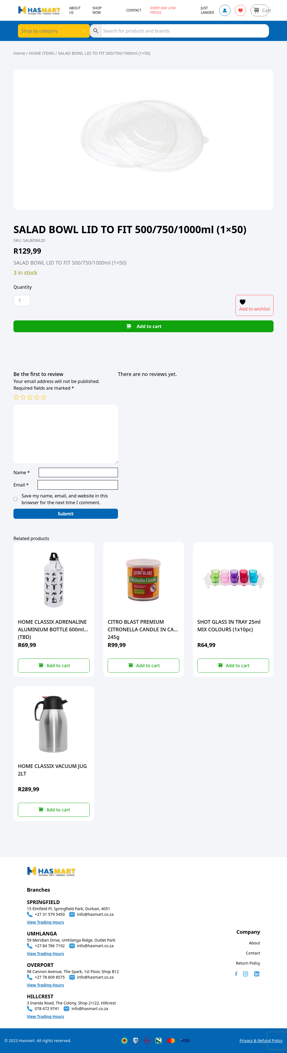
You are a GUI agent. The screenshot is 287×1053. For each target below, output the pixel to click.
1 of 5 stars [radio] (16, 397)
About (254, 943)
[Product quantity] (22, 300)
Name (21, 472)
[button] (54, 666)
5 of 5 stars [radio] (43, 397)
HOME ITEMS (41, 53)
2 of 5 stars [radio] (23, 397)
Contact (253, 953)
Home (19, 53)
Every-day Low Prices (163, 10)
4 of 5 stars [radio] (37, 397)
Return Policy (248, 963)
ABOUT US (74, 10)
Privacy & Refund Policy (261, 1040)
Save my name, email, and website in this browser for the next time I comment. (65, 499)
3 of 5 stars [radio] (30, 397)
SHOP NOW (96, 10)
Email (21, 485)
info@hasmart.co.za (95, 914)
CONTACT (133, 10)
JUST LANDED (207, 10)
